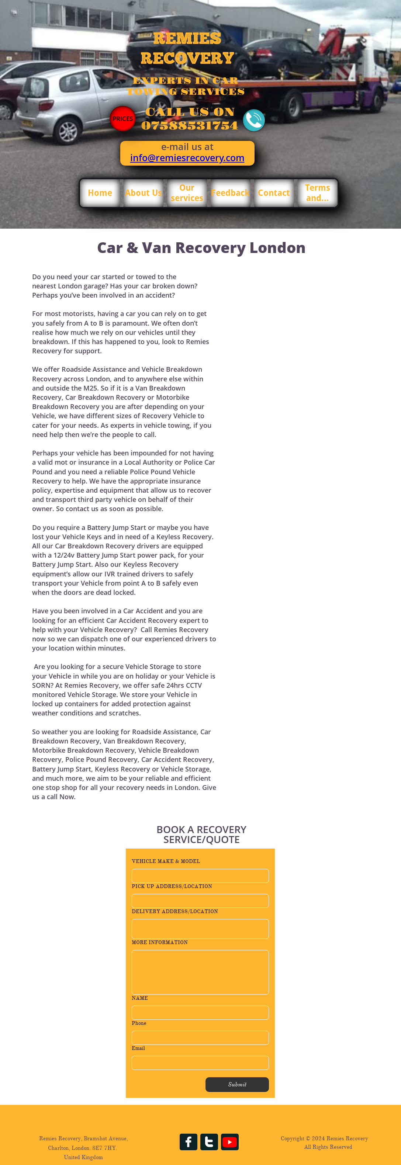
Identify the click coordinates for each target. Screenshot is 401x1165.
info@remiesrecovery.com (187, 157)
